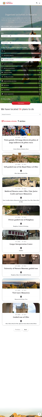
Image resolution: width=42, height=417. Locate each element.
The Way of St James (21, 76)
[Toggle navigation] (39, 3)
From (2, 33)
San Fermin (21, 85)
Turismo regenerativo (21, 94)
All (21, 51)
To (1, 40)
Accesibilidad (21, 89)
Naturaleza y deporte (21, 55)
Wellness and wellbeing (21, 68)
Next (25, 329)
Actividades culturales (21, 59)
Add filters (21, 121)
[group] (21, 51)
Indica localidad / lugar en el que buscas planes (12, 26)
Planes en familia (21, 72)
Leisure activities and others (21, 81)
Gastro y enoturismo (21, 63)
